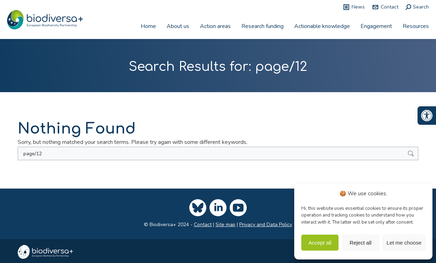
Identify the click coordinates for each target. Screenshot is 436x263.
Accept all (319, 243)
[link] (427, 115)
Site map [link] (225, 224)
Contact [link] (385, 7)
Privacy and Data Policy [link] (265, 224)
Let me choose (404, 243)
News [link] (354, 7)
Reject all (360, 243)
